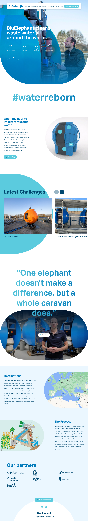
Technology (50, 6)
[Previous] (56, 192)
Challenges (34, 6)
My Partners (59, 6)
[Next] (62, 192)
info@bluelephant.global (44, 516)
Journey (27, 6)
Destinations (42, 6)
